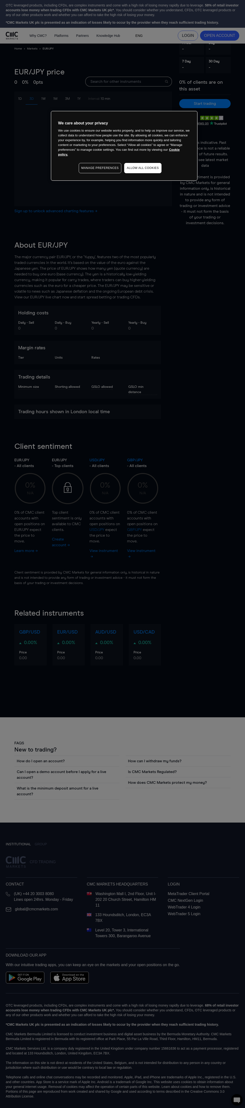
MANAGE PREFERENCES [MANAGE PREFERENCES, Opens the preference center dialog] (100, 168)
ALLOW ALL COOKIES (143, 168)
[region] (124, 146)
